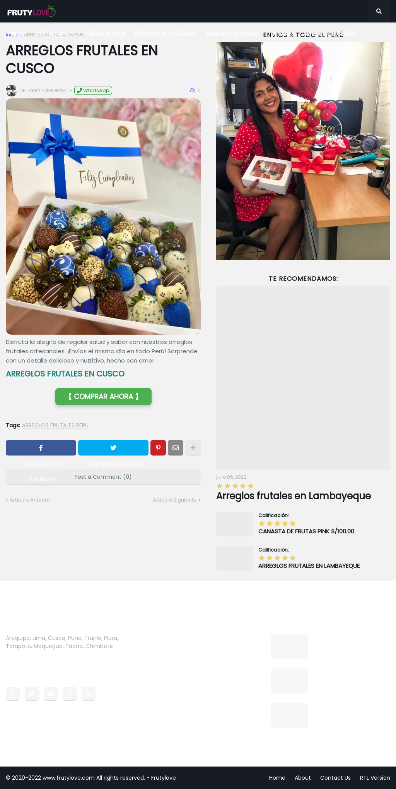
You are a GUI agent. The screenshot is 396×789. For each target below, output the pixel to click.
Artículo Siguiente (175, 500)
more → (16, 654)
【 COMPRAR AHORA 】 (103, 396)
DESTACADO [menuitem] (52, 34)
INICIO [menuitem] (18, 34)
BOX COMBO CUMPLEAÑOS (350, 672)
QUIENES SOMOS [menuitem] (104, 34)
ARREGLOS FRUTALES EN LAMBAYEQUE (309, 566)
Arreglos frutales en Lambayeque (293, 496)
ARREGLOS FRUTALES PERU (55, 425)
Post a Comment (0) (103, 477)
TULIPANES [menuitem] (281, 34)
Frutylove (163, 778)
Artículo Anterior (30, 500)
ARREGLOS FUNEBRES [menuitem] (330, 34)
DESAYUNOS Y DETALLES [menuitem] (166, 34)
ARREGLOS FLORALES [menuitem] (232, 34)
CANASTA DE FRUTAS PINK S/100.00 (306, 531)
